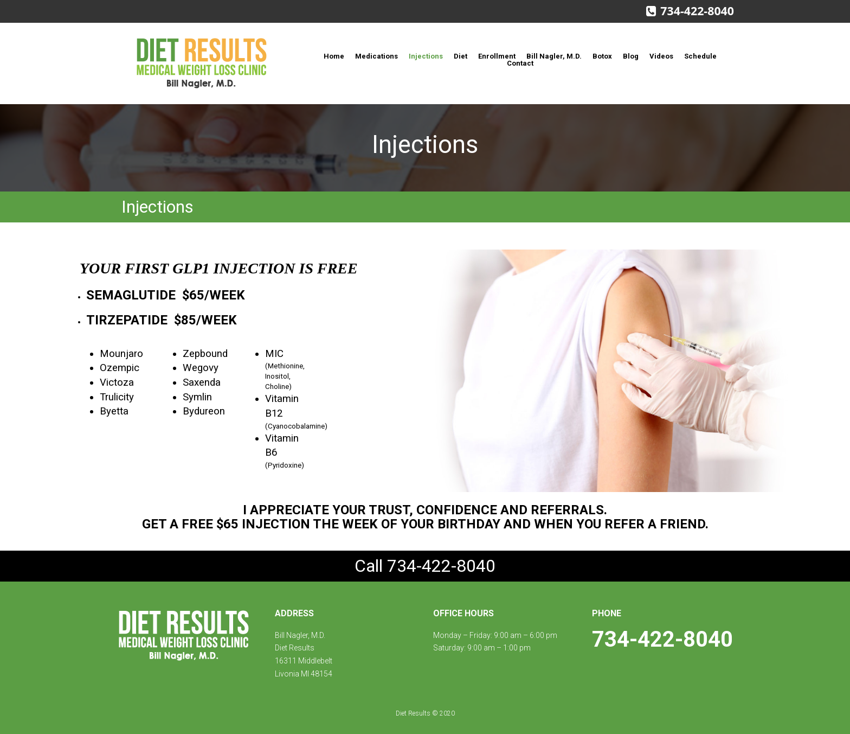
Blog (631, 56)
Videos (661, 56)
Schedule (700, 56)
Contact (520, 63)
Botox (602, 56)
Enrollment (497, 56)
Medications (376, 56)
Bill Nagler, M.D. (554, 56)
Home (334, 56)
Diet (460, 56)
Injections (426, 56)
